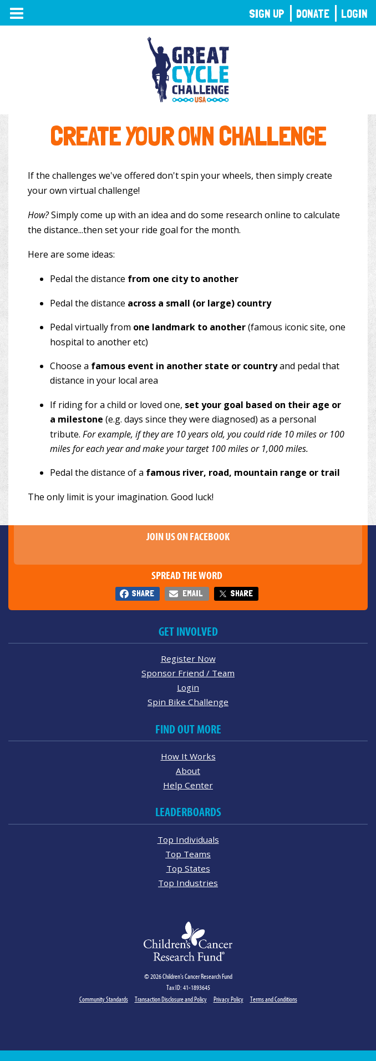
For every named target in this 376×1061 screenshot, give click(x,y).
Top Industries (188, 882)
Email (192, 593)
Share (142, 593)
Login (354, 14)
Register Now (188, 658)
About (188, 770)
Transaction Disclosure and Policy (171, 999)
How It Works (188, 756)
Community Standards (103, 999)
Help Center (188, 785)
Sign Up (266, 14)
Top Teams (188, 853)
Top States (188, 868)
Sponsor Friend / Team (188, 672)
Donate (312, 14)
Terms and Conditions (273, 999)
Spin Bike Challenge (188, 701)
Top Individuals (188, 839)
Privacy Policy (228, 999)
